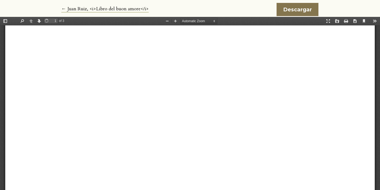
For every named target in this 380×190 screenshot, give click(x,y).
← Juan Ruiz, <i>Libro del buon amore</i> (105, 9)
